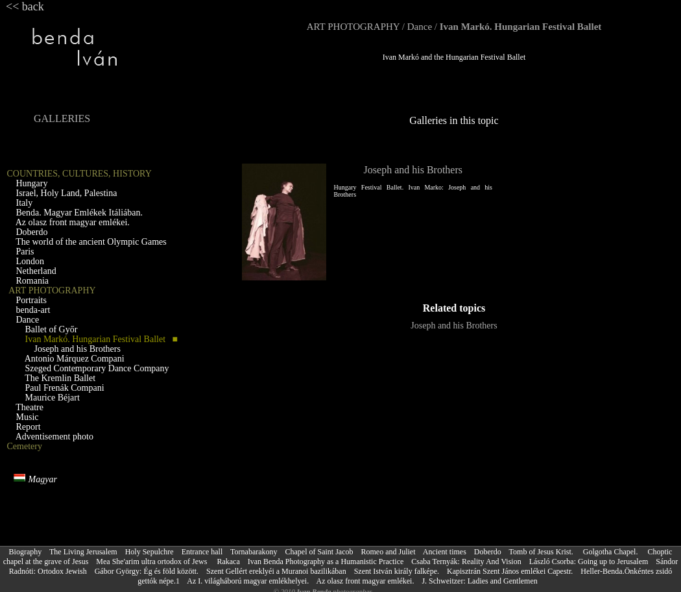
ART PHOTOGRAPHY (353, 26)
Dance (419, 26)
